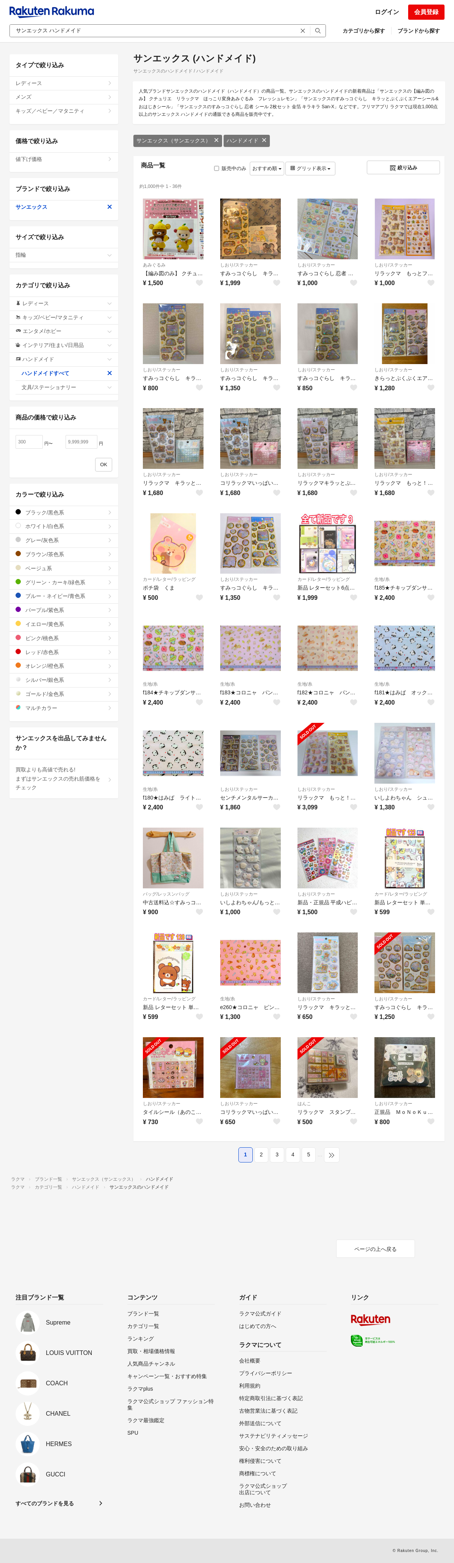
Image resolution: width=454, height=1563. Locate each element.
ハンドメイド (247, 140)
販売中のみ (230, 168)
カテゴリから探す (364, 31)
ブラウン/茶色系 (64, 554)
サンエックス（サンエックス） (177, 140)
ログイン (387, 12)
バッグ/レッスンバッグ (166, 894)
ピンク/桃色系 (64, 638)
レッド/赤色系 (64, 652)
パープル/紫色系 (64, 610)
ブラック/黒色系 (64, 512)
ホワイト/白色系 (64, 526)
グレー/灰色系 (64, 540)
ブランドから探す (419, 31)
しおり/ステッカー (239, 265)
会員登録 (426, 12)
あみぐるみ (154, 265)
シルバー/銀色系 (64, 680)
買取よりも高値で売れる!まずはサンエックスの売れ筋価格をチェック (64, 779)
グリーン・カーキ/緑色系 (64, 582)
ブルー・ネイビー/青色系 (64, 596)
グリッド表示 (310, 168)
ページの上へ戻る (375, 1249)
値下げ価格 (64, 159)
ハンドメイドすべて (67, 373)
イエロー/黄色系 (64, 624)
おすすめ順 (267, 168)
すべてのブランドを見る (45, 1503)
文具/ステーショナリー (67, 387)
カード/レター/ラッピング (169, 579)
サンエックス (64, 207)
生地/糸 (381, 579)
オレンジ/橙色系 (64, 665)
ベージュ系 (64, 568)
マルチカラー (64, 708)
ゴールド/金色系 (64, 694)
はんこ (304, 1103)
